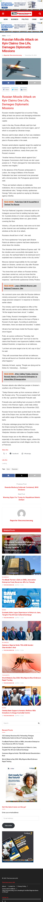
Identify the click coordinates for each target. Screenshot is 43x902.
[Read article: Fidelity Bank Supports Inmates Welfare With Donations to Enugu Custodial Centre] (21, 696)
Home (4, 35)
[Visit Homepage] (21, 14)
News (6, 19)
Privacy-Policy (22, 886)
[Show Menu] (3, 14)
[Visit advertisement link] (21, 5)
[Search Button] (40, 14)
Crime (34, 19)
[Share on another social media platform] (35, 82)
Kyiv (8, 469)
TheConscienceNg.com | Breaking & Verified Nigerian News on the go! (20, 891)
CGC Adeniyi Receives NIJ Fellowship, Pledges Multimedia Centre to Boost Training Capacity (19, 544)
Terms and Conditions (8, 889)
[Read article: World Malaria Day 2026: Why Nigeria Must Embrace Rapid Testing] (21, 663)
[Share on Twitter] (21, 82)
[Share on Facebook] (8, 82)
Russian (15, 469)
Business (14, 19)
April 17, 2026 (21, 550)
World (9, 35)
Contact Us (11, 886)
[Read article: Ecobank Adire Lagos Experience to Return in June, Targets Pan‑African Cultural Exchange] (21, 598)
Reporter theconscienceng (13, 55)
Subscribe (8, 826)
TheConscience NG (11, 550)
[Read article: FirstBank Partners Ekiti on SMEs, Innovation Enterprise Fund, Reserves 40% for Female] (21, 565)
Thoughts (5, 675)
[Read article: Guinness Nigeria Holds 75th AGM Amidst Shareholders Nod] (21, 630)
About (4, 886)
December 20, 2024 (31, 55)
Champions (9, 538)
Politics (25, 19)
